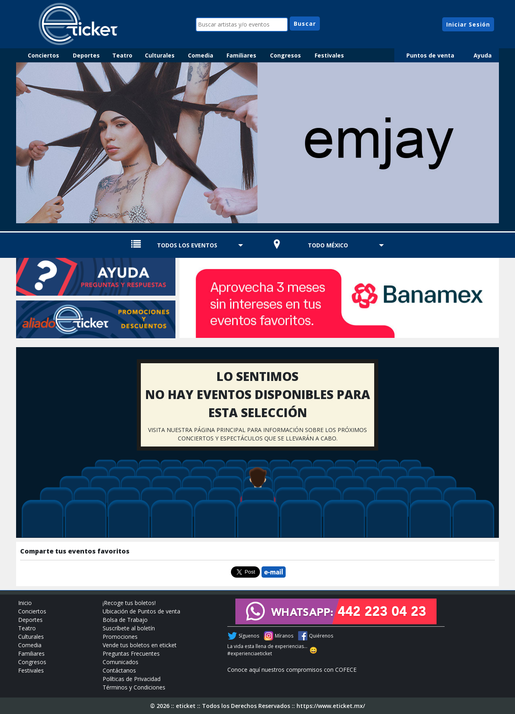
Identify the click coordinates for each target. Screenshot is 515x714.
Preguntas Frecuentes (131, 653)
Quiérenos (321, 635)
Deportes (86, 55)
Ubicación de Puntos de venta (141, 611)
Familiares (241, 55)
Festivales (329, 55)
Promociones (120, 636)
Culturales (160, 55)
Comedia (200, 55)
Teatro (122, 55)
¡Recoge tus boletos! (129, 603)
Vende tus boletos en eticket (140, 645)
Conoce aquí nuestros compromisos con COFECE (291, 669)
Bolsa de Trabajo (125, 619)
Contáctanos (119, 670)
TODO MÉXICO (328, 245)
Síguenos (249, 635)
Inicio (25, 603)
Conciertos (43, 55)
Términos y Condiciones (134, 687)
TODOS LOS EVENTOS (187, 245)
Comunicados (120, 662)
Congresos (285, 55)
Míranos (284, 635)
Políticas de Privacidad (132, 679)
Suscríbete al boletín (129, 628)
